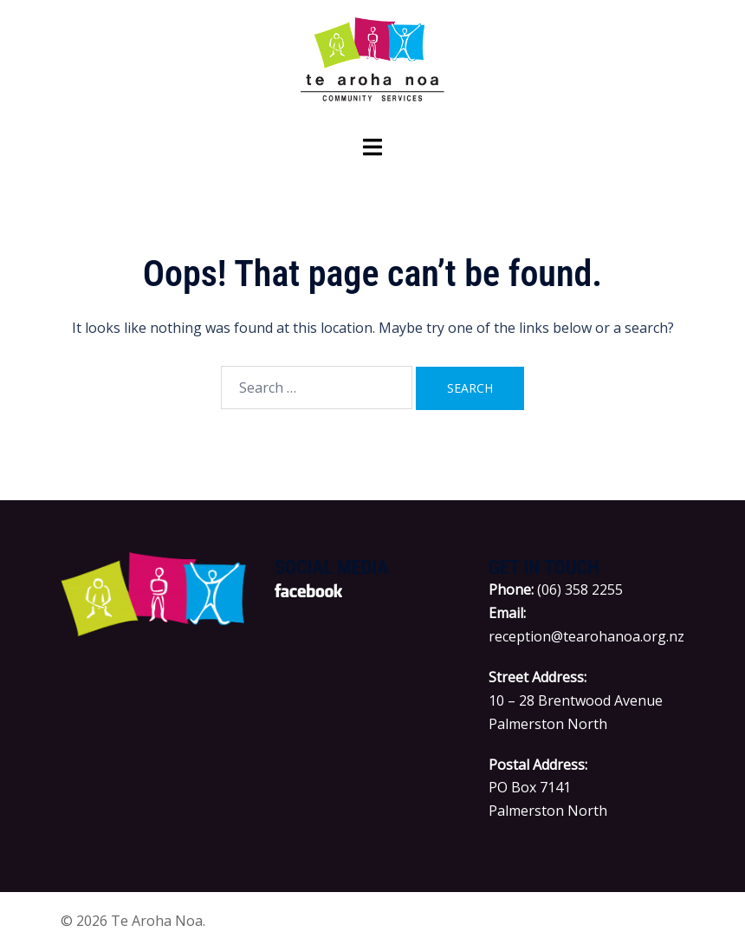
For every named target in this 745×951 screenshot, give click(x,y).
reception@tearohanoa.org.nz (586, 636)
